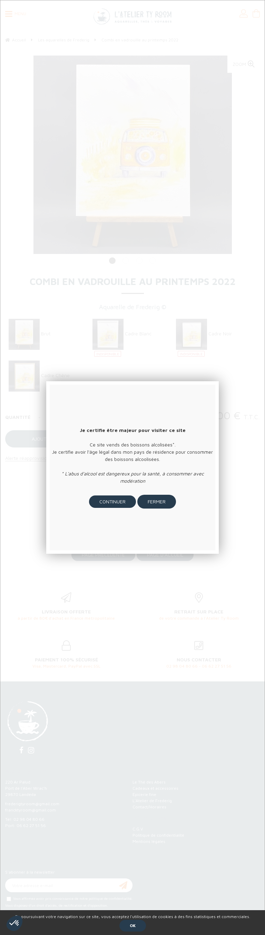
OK (133, 925)
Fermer (157, 501)
